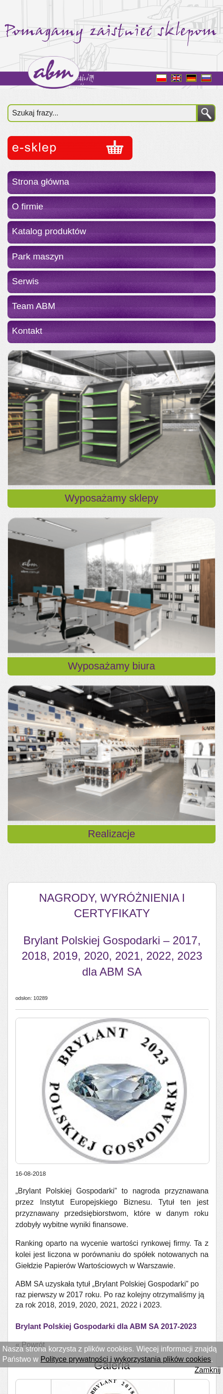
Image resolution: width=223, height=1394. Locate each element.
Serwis (25, 281)
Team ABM (34, 306)
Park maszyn (38, 256)
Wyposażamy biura (111, 666)
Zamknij (208, 1370)
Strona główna (41, 182)
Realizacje (111, 834)
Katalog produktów (49, 231)
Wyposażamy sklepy (111, 498)
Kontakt (27, 331)
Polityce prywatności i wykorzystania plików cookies (126, 1359)
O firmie (27, 206)
